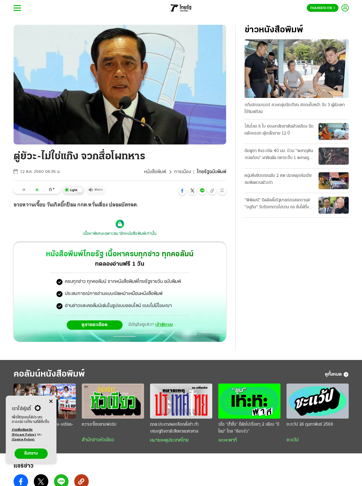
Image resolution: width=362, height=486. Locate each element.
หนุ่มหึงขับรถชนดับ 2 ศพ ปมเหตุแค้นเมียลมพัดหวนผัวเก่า (278, 179)
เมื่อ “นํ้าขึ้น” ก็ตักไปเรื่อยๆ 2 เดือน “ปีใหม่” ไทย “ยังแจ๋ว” (248, 428)
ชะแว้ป (293, 440)
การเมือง (182, 172)
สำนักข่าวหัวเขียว (98, 440)
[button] (182, 191)
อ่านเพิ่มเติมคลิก (24, 432)
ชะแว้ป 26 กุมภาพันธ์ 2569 (310, 424)
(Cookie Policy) (23, 439)
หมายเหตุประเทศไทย (169, 440)
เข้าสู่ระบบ (164, 324)
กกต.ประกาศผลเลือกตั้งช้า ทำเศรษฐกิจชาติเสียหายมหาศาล (174, 428)
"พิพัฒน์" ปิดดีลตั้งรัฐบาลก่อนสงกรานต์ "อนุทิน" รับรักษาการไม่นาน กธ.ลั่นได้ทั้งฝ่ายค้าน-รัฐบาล (277, 204)
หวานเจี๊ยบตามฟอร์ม (99, 424)
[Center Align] (51, 401)
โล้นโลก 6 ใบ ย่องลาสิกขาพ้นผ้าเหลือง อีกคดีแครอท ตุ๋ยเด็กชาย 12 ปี (279, 130)
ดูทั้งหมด (337, 374)
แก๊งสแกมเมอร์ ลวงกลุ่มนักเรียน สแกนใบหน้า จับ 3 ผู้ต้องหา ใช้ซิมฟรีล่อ (295, 108)
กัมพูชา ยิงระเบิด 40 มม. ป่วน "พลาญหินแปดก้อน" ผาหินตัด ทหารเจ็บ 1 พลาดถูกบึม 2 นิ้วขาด (279, 155)
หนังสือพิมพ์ (155, 172)
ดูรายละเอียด (94, 324)
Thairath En (322, 8)
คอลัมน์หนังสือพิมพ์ (49, 374)
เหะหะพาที (227, 440)
